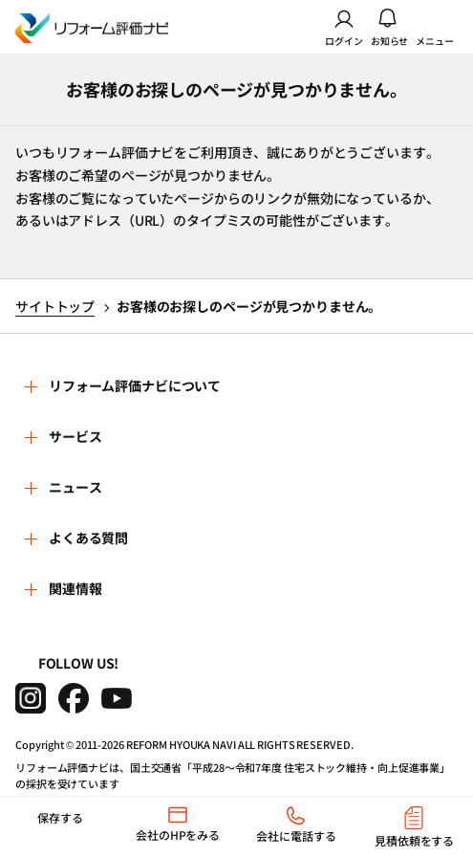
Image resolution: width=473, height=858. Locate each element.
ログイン (344, 27)
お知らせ (390, 27)
